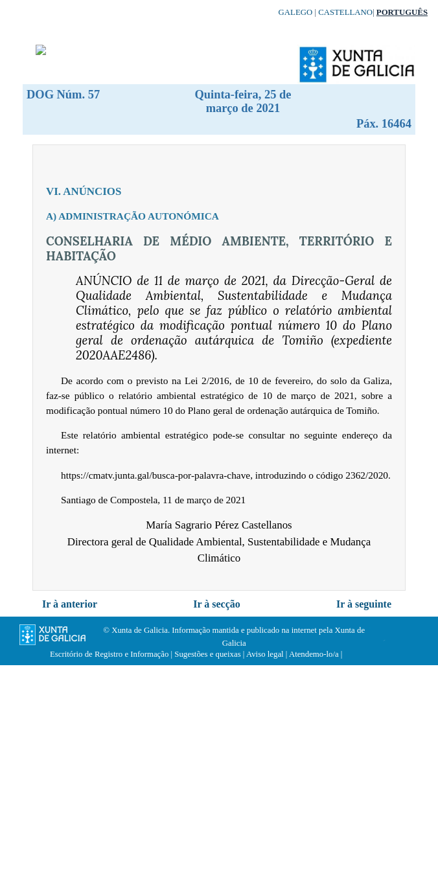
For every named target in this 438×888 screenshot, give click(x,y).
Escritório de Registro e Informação (109, 654)
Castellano (345, 12)
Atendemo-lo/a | (316, 654)
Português (402, 12)
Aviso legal (265, 654)
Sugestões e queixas (207, 654)
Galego (296, 12)
